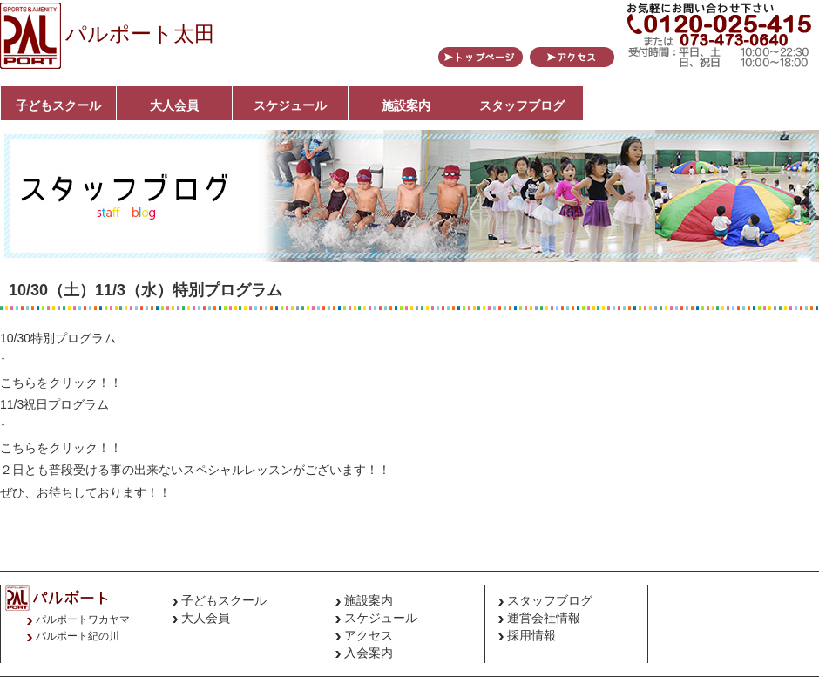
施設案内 (406, 105)
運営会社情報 (543, 618)
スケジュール (290, 105)
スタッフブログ (522, 105)
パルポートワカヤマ (83, 619)
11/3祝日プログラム (54, 404)
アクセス (368, 635)
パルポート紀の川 (77, 636)
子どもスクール (58, 105)
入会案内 (368, 653)
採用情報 (531, 635)
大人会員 (174, 105)
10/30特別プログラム (58, 338)
